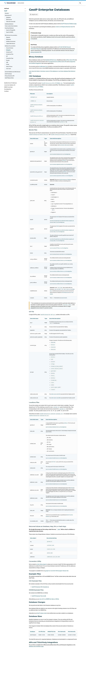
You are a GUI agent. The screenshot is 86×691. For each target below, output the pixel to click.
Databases (8, 17)
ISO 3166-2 (72, 470)
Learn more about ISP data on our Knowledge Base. (59, 247)
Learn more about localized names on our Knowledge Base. (56, 455)
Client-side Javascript (10, 21)
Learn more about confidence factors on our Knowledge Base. (61, 260)
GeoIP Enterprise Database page (68, 23)
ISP (7, 56)
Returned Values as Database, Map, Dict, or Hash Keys (47, 524)
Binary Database (36, 57)
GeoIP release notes (41, 611)
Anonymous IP (9, 52)
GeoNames (73, 148)
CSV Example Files (35, 579)
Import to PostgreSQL (10, 30)
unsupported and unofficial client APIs (58, 61)
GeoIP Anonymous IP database (65, 179)
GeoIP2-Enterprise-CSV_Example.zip (40, 584)
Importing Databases (9, 28)
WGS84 (57, 216)
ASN (7, 62)
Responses (8, 39)
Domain (7, 60)
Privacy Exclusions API (9, 75)
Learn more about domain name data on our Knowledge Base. (61, 253)
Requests (8, 37)
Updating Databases (9, 23)
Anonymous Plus (9, 54)
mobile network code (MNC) (56, 396)
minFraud (15, 8)
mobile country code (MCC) (56, 392)
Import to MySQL (9, 32)
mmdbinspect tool (43, 66)
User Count (8, 68)
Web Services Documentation (11, 35)
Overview (7, 13)
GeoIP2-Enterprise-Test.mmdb (39, 593)
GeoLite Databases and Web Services (12, 71)
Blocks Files (33, 129)
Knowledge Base (7, 89)
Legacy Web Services (10, 43)
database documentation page (36, 644)
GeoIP (15, 11)
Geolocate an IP (8, 15)
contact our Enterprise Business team (64, 26)
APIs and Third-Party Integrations (43, 640)
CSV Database (35, 76)
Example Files (35, 572)
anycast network (64, 297)
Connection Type (9, 58)
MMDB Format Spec (8, 87)
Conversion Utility (35, 559)
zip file (72, 80)
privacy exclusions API (36, 52)
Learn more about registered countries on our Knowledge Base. (61, 164)
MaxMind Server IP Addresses (10, 82)
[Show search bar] (80, 3)
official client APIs (70, 60)
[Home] (14, 3)
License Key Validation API (9, 85)
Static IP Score (9, 66)
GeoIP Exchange (8, 73)
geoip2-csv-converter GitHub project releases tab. (57, 568)
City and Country (9, 48)
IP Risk (7, 64)
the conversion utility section (64, 144)
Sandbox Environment (10, 41)
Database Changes (37, 600)
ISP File (31, 311)
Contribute (6, 91)
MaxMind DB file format (51, 60)
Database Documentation (10, 45)
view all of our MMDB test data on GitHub (49, 596)
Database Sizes (35, 614)
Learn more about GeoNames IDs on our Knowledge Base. (60, 153)
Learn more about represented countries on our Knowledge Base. (61, 175)
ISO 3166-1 (54, 459)
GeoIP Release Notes (9, 77)
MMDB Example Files (36, 588)
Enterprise (8, 50)
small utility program (41, 562)
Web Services (9, 19)
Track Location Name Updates (11, 26)
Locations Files (34, 400)
